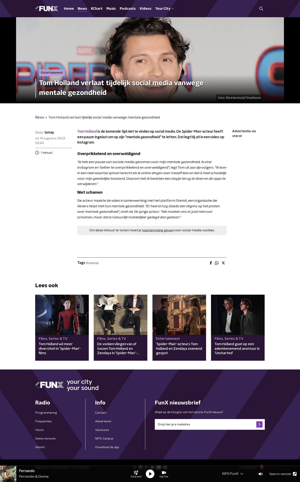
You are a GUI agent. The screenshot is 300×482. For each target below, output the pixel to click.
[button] (136, 474)
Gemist (40, 447)
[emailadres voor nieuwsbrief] (210, 424)
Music (111, 9)
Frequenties (43, 421)
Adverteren (103, 421)
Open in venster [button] (283, 474)
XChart (97, 9)
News (82, 9)
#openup (92, 262)
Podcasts (128, 9)
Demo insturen (45, 438)
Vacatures (102, 429)
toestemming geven (158, 230)
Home (69, 9)
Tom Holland (87, 131)
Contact (100, 412)
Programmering (46, 412)
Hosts (39, 429)
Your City (164, 9)
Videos (145, 9)
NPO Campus (104, 438)
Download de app (107, 447)
